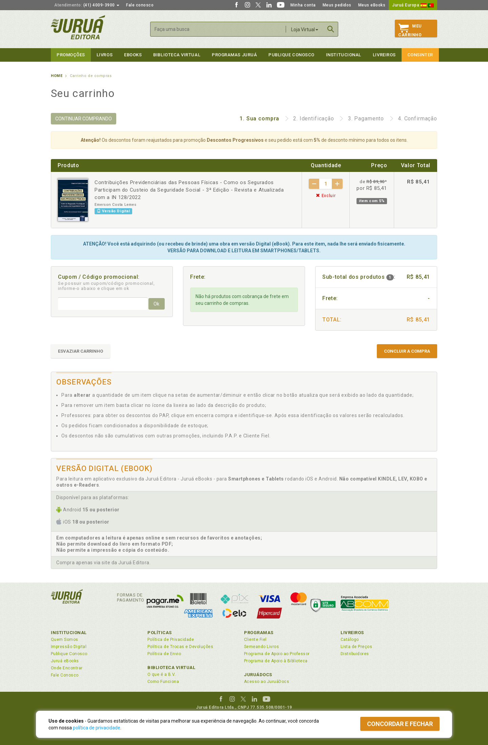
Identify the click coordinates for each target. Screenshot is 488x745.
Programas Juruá (234, 54)
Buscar (331, 29)
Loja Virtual (304, 29)
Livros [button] (105, 54)
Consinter (420, 54)
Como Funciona (163, 681)
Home (56, 76)
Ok (156, 304)
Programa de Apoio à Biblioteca (276, 661)
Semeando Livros (261, 646)
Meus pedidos (337, 5)
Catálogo (350, 639)
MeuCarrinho (410, 30)
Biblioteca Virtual (171, 667)
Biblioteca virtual (176, 54)
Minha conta (303, 5)
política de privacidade (96, 727)
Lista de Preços (356, 646)
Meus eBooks (372, 5)
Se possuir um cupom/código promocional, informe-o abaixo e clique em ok (106, 286)
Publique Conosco (291, 54)
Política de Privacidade (170, 639)
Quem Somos (64, 639)
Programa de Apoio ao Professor (277, 653)
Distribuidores (355, 653)
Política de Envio (164, 653)
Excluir (326, 195)
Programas (258, 632)
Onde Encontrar (67, 668)
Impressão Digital (68, 646)
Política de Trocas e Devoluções (180, 646)
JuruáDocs (258, 674)
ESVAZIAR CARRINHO (80, 351)
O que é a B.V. (161, 674)
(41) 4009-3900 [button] (86, 5)
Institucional (343, 54)
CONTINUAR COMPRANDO (83, 118)
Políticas (159, 632)
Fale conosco (140, 5)
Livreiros (384, 54)
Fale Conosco (65, 675)
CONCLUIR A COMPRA (407, 351)
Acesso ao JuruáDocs (266, 681)
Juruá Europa (413, 5)
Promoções (71, 54)
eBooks (133, 54)
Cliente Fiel (255, 639)
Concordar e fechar (400, 723)
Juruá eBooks (65, 661)
